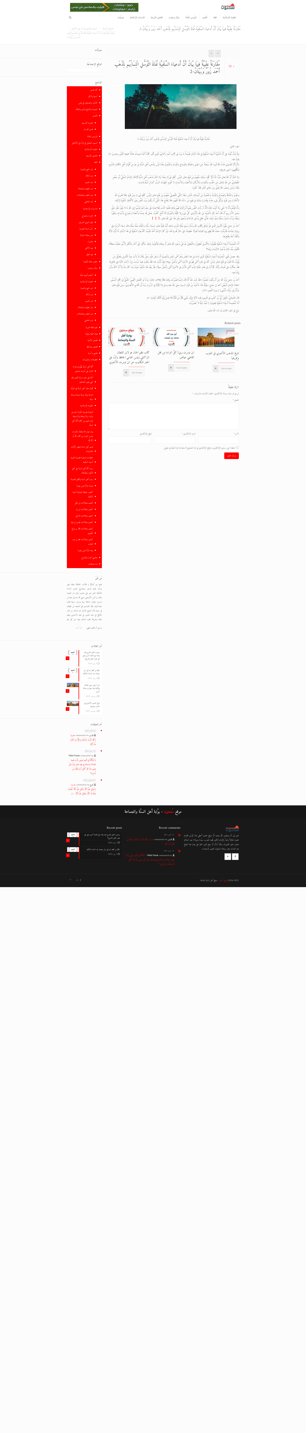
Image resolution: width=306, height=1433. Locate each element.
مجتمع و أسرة (93, 353)
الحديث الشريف (87, 123)
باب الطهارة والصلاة (85, 189)
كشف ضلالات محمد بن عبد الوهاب (82, 542)
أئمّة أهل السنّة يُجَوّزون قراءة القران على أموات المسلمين (83, 369)
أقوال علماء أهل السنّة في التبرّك (82, 388)
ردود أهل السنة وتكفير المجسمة (82, 479)
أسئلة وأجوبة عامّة (86, 275)
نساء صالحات (93, 564)
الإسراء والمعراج (87, 216)
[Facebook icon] (80, 880)
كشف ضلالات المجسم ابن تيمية (82, 522)
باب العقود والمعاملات (85, 195)
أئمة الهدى (94, 90)
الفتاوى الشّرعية (92, 156)
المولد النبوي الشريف (86, 222)
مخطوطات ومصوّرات (90, 360)
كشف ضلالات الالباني (84, 516)
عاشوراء (90, 242)
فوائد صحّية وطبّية (92, 334)
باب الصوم (89, 182)
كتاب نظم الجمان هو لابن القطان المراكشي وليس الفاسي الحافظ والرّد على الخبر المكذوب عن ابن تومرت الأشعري (129, 357)
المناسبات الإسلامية (90, 209)
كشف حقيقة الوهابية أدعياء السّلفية (82, 494)
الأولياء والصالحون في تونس (88, 103)
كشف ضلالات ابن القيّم (84, 503)
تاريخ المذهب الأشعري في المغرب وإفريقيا (222, 356)
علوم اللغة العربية (92, 328)
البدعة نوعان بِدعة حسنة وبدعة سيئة (82, 397)
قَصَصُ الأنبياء (92, 340)
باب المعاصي (88, 202)
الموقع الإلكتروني (146, 434)
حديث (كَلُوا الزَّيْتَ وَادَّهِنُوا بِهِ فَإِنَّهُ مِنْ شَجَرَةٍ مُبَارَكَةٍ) (83, 739)
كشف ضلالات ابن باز (84, 510)
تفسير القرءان (88, 129)
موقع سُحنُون (223, 880)
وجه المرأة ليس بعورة (85, 550)
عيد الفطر (89, 255)
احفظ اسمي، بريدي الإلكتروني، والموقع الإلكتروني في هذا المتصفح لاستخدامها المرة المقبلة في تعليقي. (199, 448)
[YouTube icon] (77, 880)
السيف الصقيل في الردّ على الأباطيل (84, 29)
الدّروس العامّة (92, 137)
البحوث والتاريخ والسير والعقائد (86, 109)
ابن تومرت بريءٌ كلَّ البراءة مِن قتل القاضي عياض (176, 355)
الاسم (236, 434)
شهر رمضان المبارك (86, 235)
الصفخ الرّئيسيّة (108, 29)
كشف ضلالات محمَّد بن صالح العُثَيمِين (82, 531)
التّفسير (95, 116)
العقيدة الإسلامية (91, 149)
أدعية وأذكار (93, 97)
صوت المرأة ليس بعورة (85, 486)
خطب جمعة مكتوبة (91, 262)
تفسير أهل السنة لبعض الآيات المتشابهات (82, 449)
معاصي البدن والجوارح (89, 558)
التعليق (236, 400)
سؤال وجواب (93, 268)
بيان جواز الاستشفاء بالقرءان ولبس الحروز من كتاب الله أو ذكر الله (82, 436)
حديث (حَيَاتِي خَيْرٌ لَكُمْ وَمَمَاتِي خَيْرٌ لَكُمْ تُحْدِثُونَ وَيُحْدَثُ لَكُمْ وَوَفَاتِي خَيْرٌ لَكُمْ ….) (82, 789)
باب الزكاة (89, 176)
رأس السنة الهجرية (86, 229)
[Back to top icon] (70, 880)
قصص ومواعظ (92, 347)
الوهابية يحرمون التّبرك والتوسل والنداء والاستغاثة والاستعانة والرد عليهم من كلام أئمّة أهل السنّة (82, 418)
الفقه (96, 162)
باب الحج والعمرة (87, 169)
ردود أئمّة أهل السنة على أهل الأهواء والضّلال (82, 471)
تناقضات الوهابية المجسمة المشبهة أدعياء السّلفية (82, 460)
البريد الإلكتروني (188, 434)
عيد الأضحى (89, 248)
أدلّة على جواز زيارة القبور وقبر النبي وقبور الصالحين (82, 380)
